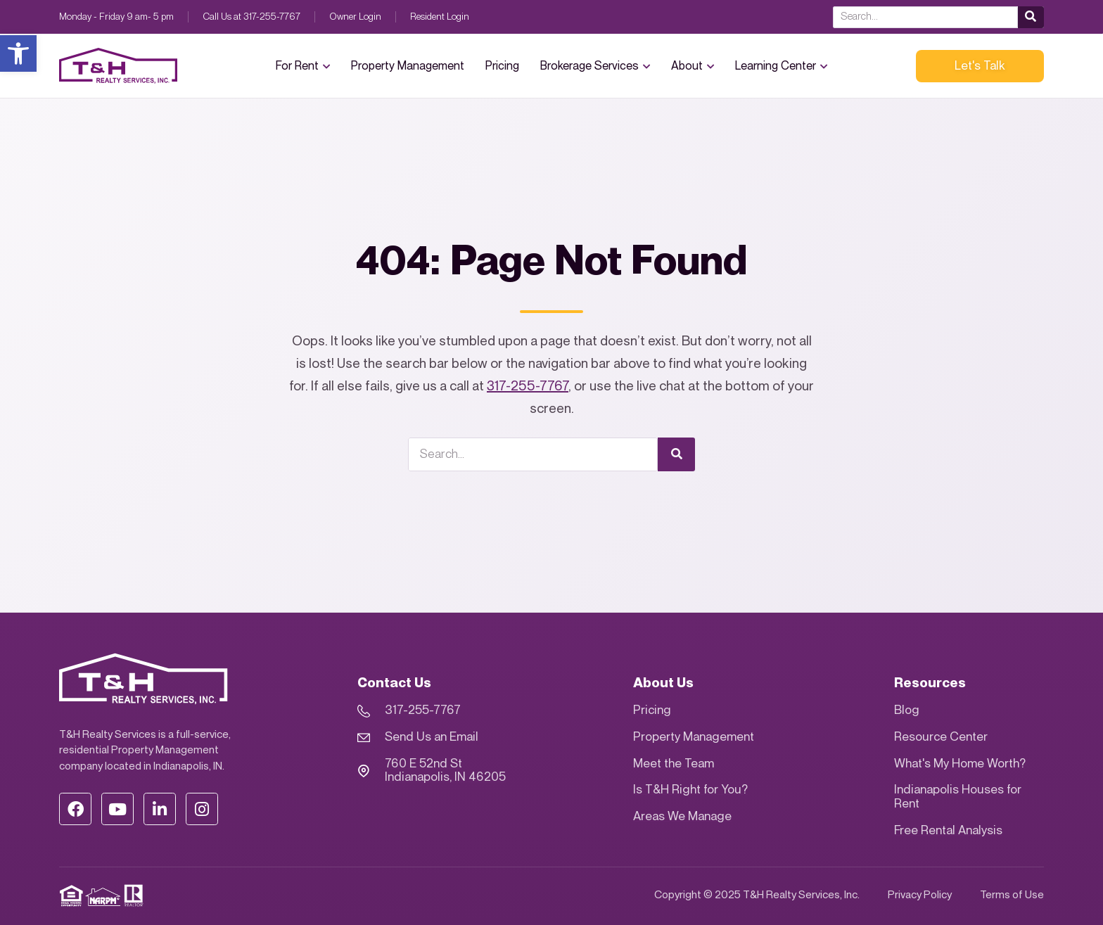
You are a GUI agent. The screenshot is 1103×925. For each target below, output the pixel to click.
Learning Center (781, 65)
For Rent (303, 65)
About (692, 65)
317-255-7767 (527, 386)
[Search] (1031, 17)
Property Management (407, 66)
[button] (18, 53)
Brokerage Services (595, 65)
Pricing (502, 66)
